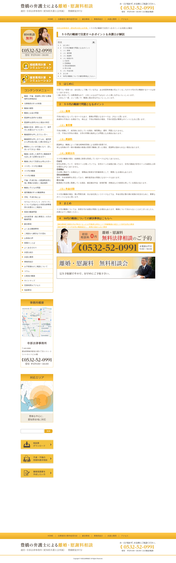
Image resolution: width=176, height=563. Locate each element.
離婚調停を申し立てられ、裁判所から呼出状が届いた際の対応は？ (37, 140)
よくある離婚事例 (31, 229)
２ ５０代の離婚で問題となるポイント (75, 48)
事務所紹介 (98, 19)
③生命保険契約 (70, 66)
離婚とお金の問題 (31, 113)
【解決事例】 (62, 227)
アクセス (124, 19)
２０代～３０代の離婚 (33, 166)
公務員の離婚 (29, 276)
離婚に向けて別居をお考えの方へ (37, 161)
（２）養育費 (67, 53)
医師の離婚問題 (30, 212)
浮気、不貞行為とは (32, 197)
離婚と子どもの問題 (32, 188)
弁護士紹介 (28, 252)
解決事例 (85, 19)
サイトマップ (29, 281)
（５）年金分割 (67, 71)
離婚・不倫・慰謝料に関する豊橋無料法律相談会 (37, 97)
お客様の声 (28, 238)
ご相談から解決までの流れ (35, 233)
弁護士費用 (112, 19)
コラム (27, 271)
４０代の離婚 (29, 171)
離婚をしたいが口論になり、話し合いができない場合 (37, 148)
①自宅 (67, 61)
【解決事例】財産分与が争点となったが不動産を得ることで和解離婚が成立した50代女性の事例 (95, 224)
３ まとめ (64, 73)
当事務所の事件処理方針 (68, 19)
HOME (50, 19)
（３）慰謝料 (67, 56)
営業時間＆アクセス (32, 285)
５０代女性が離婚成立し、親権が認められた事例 (87, 227)
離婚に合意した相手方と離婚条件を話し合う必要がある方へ (37, 155)
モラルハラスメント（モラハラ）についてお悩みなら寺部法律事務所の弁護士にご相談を (37, 204)
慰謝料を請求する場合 (33, 118)
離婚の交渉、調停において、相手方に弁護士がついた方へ (37, 128)
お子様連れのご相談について (36, 266)
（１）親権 (66, 50)
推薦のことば (29, 243)
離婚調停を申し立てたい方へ (36, 134)
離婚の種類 (28, 108)
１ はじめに (65, 45)
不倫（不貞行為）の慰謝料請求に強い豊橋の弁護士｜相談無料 (37, 181)
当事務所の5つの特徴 (32, 103)
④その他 (68, 68)
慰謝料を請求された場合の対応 (36, 122)
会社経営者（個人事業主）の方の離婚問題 (37, 218)
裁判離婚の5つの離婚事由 (34, 192)
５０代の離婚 (29, 176)
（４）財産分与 (67, 58)
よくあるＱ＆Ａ (30, 248)
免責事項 (27, 290)
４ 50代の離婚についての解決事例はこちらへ (77, 76)
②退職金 (68, 63)
